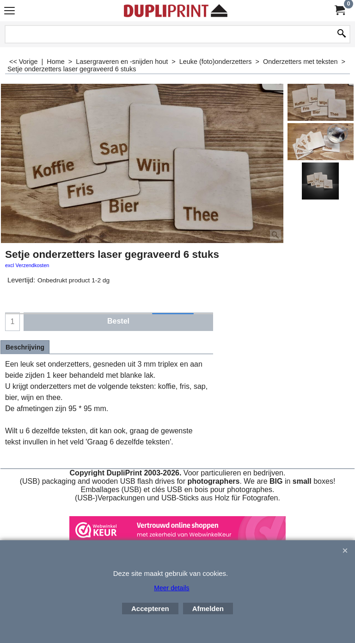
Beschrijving (25, 347)
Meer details (171, 588)
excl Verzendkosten (27, 265)
